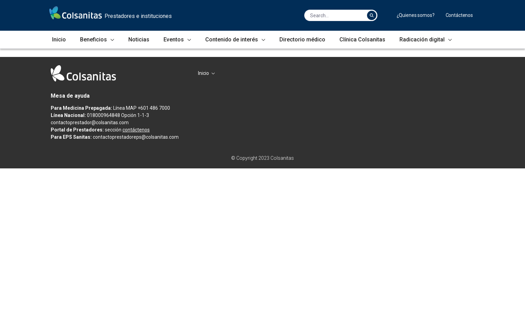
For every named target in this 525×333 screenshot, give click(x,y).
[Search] (334, 15)
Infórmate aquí (90, 169)
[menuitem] (415, 15)
